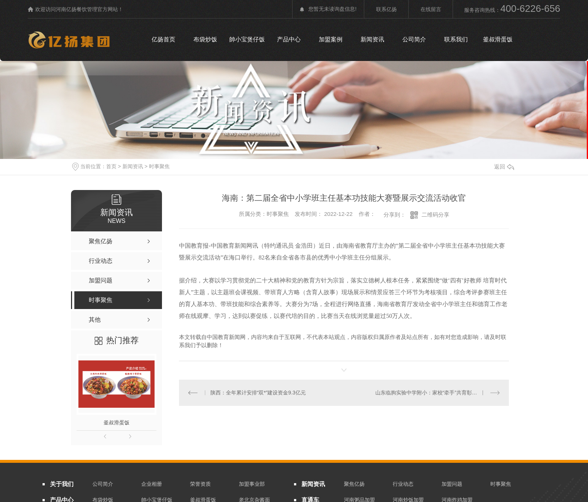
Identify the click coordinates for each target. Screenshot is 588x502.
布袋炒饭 (205, 39)
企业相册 (151, 484)
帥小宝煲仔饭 (247, 39)
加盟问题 (452, 484)
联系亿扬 (386, 9)
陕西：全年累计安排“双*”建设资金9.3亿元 (257, 392)
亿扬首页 (163, 39)
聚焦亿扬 (354, 484)
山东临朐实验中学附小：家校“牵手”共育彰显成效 (431, 392)
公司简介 (414, 39)
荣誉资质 (200, 484)
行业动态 (403, 484)
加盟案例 (330, 39)
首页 (111, 166)
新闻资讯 (372, 39)
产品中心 (289, 39)
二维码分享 (435, 214)
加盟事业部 (252, 484)
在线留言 (430, 9)
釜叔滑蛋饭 (498, 39)
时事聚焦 (159, 166)
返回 (504, 166)
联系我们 (456, 39)
